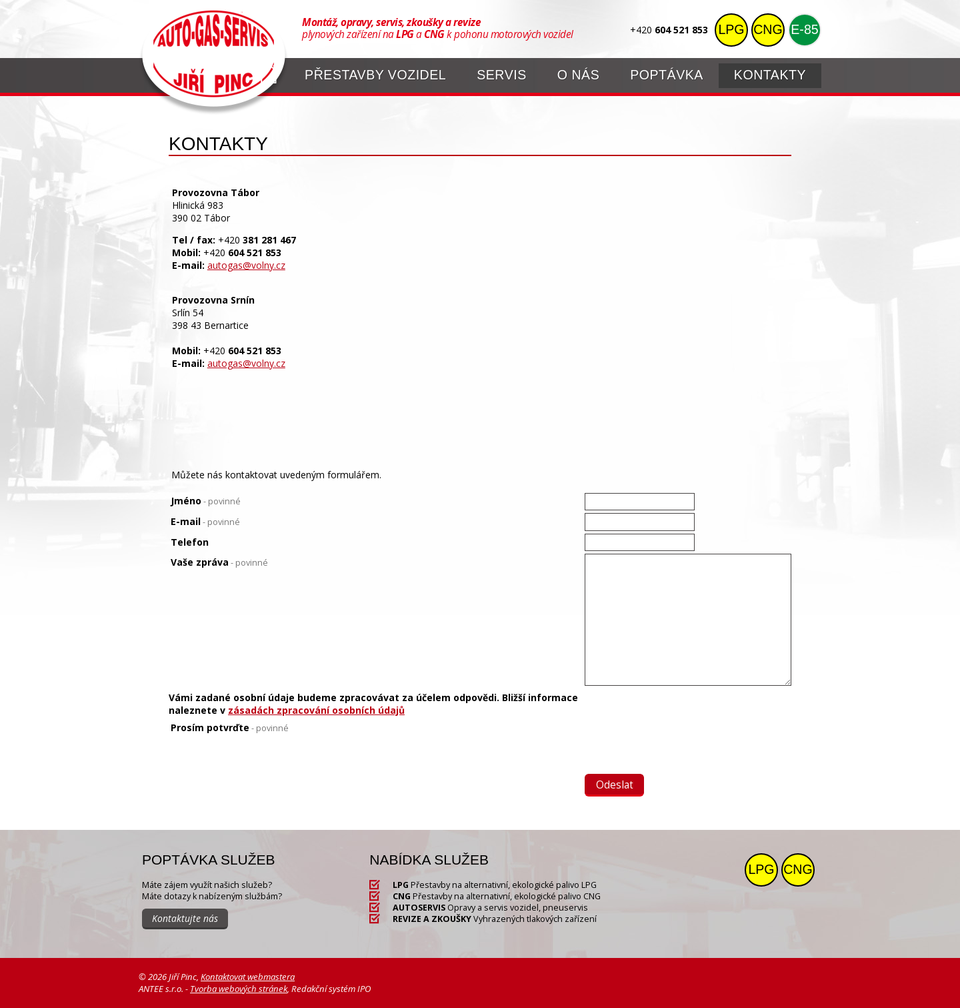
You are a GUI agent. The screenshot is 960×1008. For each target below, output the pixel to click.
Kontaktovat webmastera (248, 977)
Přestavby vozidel (375, 74)
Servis (502, 74)
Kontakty (770, 74)
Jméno (206, 500)
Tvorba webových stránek (238, 989)
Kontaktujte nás (185, 918)
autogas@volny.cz (246, 265)
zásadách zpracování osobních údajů (316, 710)
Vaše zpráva (219, 562)
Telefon (190, 542)
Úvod (268, 73)
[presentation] (686, 747)
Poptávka (666, 74)
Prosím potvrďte (230, 727)
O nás (578, 74)
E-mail (205, 521)
